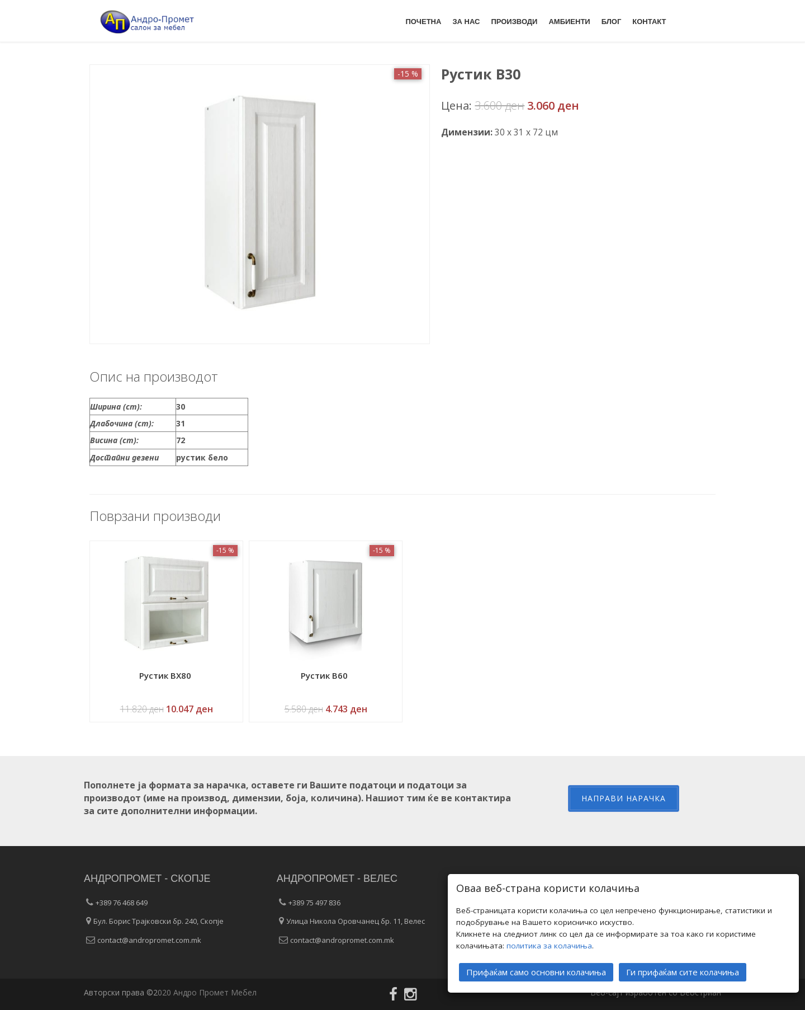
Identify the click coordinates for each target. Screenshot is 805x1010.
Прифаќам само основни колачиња (536, 971)
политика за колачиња (549, 945)
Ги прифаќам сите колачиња (682, 971)
